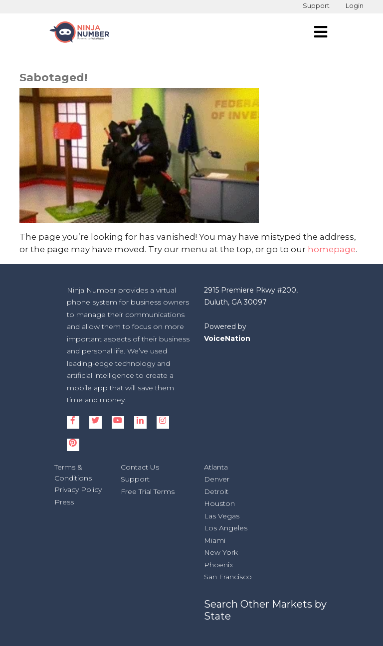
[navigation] (321, 32)
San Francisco (228, 576)
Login (355, 5)
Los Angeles (225, 527)
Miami (214, 540)
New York (221, 552)
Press (64, 501)
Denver (216, 479)
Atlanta (216, 467)
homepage (332, 249)
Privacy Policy (78, 489)
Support (316, 5)
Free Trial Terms (148, 491)
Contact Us (140, 467)
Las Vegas (221, 515)
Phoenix (218, 564)
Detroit (216, 491)
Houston (219, 503)
